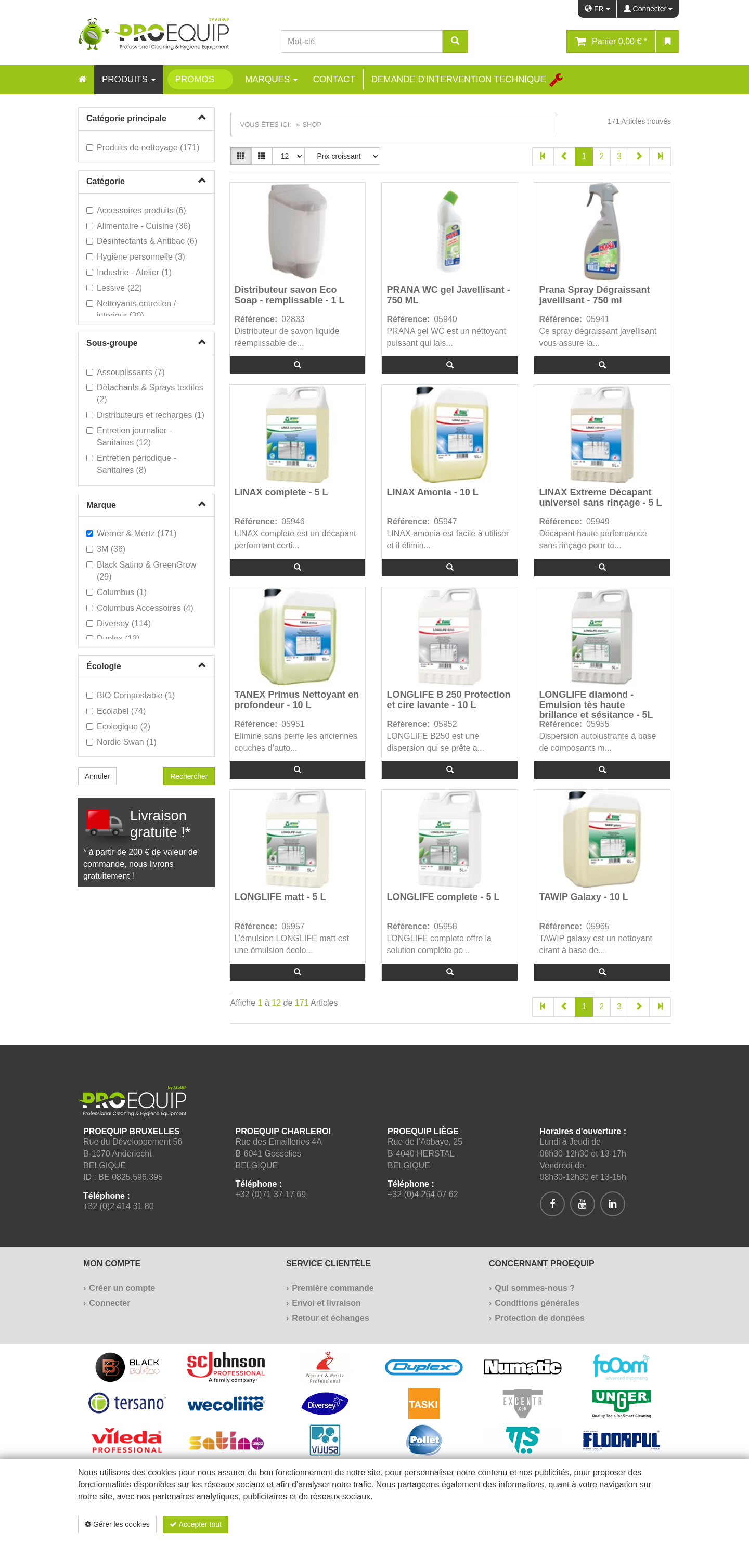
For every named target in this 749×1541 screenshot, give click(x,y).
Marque (101, 504)
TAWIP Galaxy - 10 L (583, 897)
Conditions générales (537, 1303)
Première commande (332, 1287)
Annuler (97, 776)
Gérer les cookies (117, 1524)
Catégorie (105, 181)
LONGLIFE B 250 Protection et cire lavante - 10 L (448, 700)
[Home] (82, 79)
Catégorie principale (126, 118)
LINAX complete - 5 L (281, 492)
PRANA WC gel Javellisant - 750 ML (448, 295)
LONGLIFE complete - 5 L (442, 897)
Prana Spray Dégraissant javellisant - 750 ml (594, 295)
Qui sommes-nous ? (535, 1287)
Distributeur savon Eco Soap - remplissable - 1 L (290, 295)
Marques (271, 79)
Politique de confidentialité (609, 1524)
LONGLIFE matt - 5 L (280, 897)
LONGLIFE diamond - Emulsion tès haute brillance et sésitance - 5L (596, 704)
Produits (129, 79)
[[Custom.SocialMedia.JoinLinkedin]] (612, 1203)
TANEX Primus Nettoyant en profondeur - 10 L (297, 700)
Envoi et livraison (326, 1303)
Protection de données (539, 1318)
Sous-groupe (112, 343)
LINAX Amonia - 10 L (432, 492)
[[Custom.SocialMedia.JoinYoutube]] (582, 1203)
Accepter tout (196, 1524)
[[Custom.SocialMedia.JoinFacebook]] (552, 1203)
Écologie (103, 666)
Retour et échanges (330, 1318)
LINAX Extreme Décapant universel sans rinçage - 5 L (600, 497)
